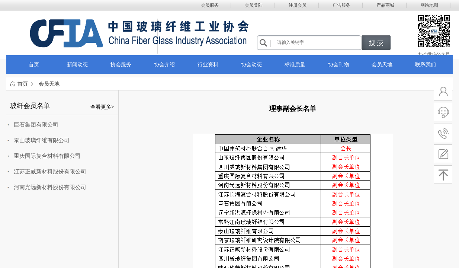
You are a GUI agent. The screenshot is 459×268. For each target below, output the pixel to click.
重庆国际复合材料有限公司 (47, 156)
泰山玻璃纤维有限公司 (42, 140)
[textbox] (318, 42)
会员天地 (49, 84)
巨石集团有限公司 (36, 125)
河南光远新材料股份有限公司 (50, 187)
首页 (22, 84)
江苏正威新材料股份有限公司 (50, 172)
